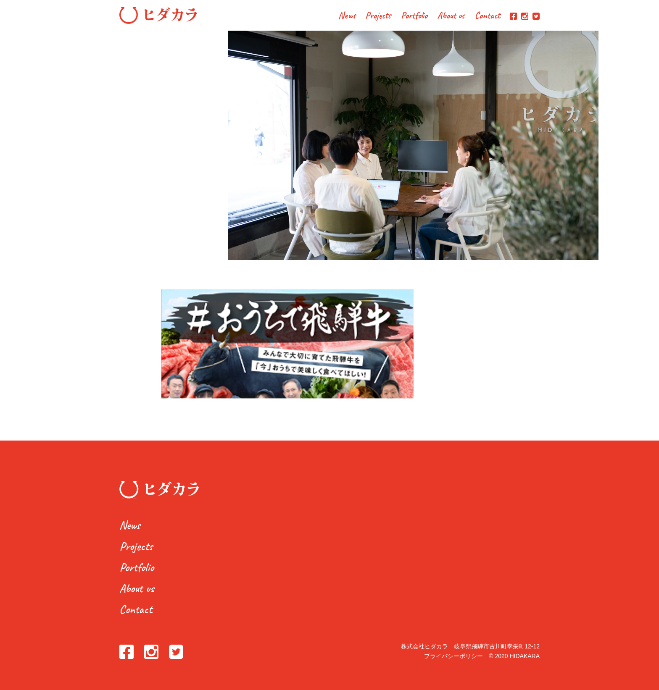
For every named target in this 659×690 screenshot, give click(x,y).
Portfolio (414, 16)
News (347, 16)
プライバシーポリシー (453, 656)
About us (451, 16)
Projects (378, 16)
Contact (487, 16)
